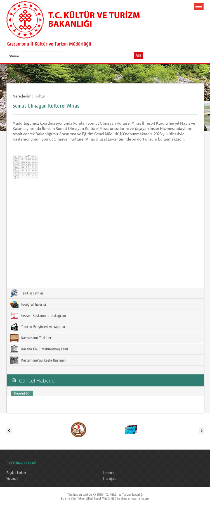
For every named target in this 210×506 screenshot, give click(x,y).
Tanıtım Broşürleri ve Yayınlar (37, 327)
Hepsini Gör (22, 393)
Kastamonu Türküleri (31, 338)
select (64, 56)
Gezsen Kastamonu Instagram (38, 315)
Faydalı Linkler (16, 473)
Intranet (108, 473)
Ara (138, 55)
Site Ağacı (110, 479)
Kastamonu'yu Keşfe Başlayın (38, 360)
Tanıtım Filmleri (27, 293)
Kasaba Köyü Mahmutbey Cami (39, 349)
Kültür (40, 96)
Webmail (12, 479)
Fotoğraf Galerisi (28, 304)
